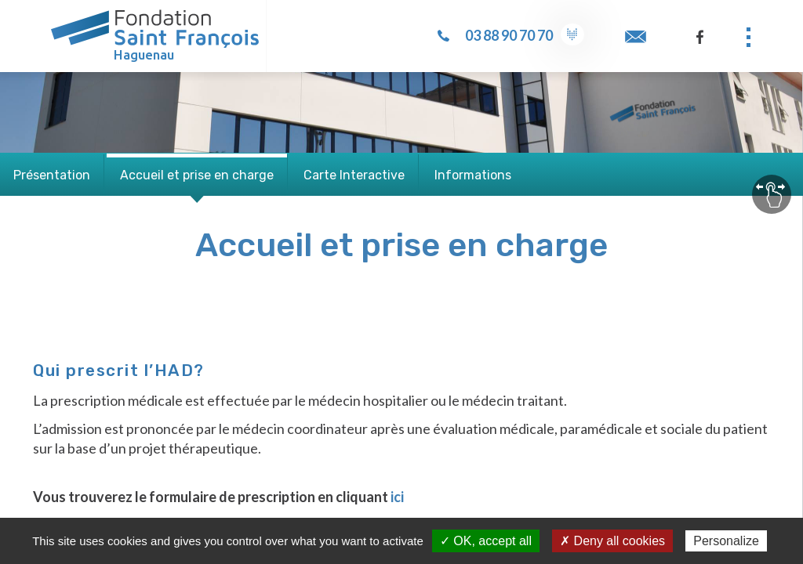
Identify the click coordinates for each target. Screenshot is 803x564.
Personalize (726, 541)
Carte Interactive (354, 175)
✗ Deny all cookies (612, 541)
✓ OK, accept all (486, 541)
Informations (472, 175)
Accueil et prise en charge (197, 175)
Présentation (51, 175)
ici (397, 496)
